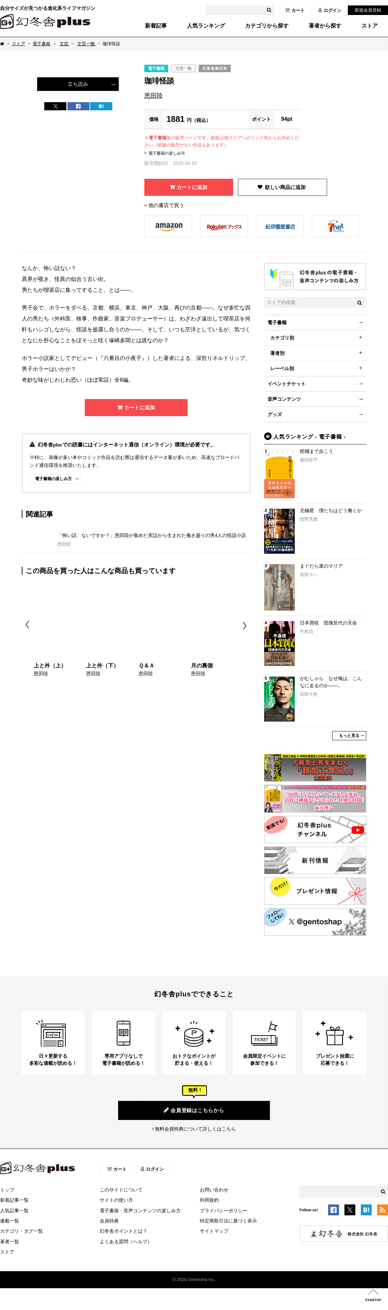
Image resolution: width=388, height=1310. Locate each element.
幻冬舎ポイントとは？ (123, 1231)
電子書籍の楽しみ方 (166, 153)
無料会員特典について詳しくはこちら (195, 1129)
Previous (27, 625)
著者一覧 (9, 1241)
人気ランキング (206, 26)
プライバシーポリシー (223, 1210)
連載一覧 (9, 1221)
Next (245, 625)
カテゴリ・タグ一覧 (21, 1231)
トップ (7, 1190)
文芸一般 (86, 43)
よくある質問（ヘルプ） (126, 1241)
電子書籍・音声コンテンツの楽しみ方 (140, 1210)
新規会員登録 (368, 10)
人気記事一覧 (14, 1210)
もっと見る (349, 735)
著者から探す (325, 26)
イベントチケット (287, 383)
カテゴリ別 (282, 338)
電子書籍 (41, 43)
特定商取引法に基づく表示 (228, 1221)
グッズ (275, 414)
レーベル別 (282, 368)
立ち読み (78, 84)
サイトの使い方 (116, 1200)
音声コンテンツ (284, 399)
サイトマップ (214, 1231)
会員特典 (109, 1221)
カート (295, 10)
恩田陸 (153, 95)
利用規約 (209, 1200)
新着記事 (156, 26)
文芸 (65, 43)
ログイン (329, 10)
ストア (369, 26)
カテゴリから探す (267, 26)
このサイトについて (121, 1190)
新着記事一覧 (14, 1200)
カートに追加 (192, 187)
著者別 (277, 353)
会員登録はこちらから (194, 1110)
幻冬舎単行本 (215, 68)
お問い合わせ (214, 1190)
